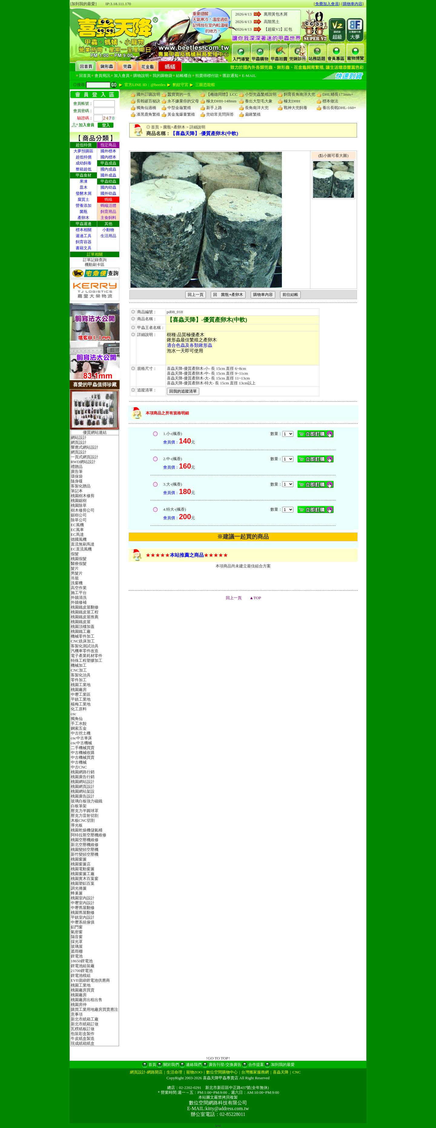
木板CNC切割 (83, 820)
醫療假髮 (79, 563)
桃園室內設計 (82, 898)
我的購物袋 (162, 75)
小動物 (108, 229)
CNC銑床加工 (83, 641)
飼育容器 (83, 242)
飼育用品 (108, 211)
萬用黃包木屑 (275, 14)
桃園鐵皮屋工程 (84, 612)
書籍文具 (83, 248)
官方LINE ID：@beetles (145, 84)
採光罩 (77, 941)
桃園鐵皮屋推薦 (84, 617)
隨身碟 (77, 481)
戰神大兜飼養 (295, 107)
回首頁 (85, 75)
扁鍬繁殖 (253, 114)
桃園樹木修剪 (82, 495)
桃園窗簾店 (81, 864)
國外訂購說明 (148, 94)
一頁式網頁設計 (84, 457)
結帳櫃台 (184, 75)
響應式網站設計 (84, 447)
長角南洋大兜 (257, 107)
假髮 (75, 554)
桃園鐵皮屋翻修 (84, 607)
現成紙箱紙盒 (82, 1043)
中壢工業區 (81, 694)
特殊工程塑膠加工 (86, 660)
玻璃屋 (77, 946)
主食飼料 (108, 217)
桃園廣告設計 (82, 796)
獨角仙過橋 (146, 107)
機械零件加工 (82, 636)
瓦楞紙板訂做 (82, 1029)
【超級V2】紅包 (278, 29)
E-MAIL (249, 75)
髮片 (75, 568)
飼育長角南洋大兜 (299, 94)
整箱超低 (83, 169)
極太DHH (292, 101)
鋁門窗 (77, 927)
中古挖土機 (81, 733)
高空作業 (79, 588)
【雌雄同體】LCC (222, 94)
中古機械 (79, 762)
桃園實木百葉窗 (84, 878)
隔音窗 (77, 936)
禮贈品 (77, 466)
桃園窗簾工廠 (82, 873)
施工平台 (79, 592)
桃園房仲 (79, 1004)
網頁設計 (79, 442)
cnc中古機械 (81, 743)
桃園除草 (79, 505)
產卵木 (83, 217)
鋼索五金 (79, 728)
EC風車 (77, 529)
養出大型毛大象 (258, 101)
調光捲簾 (79, 888)
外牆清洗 (79, 597)
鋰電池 (77, 956)
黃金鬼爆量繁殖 (181, 114)
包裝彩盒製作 (82, 1033)
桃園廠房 (79, 689)
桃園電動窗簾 (82, 869)
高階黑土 (271, 21)
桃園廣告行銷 (82, 777)
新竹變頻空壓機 (84, 854)
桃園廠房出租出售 (86, 999)
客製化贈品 (81, 486)
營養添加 (83, 205)
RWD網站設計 (83, 461)
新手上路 (214, 107)
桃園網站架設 (82, 791)
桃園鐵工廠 (81, 631)
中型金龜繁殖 (179, 107)
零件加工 (79, 680)
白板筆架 (79, 806)
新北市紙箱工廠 (84, 1019)
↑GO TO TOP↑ (218, 1058)
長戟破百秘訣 (148, 101)
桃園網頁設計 (82, 786)
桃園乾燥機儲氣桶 (86, 830)
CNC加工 (79, 670)
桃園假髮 (79, 558)
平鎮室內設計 (82, 917)
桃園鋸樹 (79, 500)
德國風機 (79, 539)
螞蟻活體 (108, 205)
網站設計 (79, 437)
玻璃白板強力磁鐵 (86, 801)
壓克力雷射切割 (84, 815)
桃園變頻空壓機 (84, 849)
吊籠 (75, 578)
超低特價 (83, 157)
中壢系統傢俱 (82, 922)
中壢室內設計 (82, 903)
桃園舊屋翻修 (82, 912)
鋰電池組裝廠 (82, 966)
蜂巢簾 (77, 893)
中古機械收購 (82, 752)
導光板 (77, 825)
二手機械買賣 (82, 747)
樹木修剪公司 (82, 510)
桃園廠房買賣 (82, 990)
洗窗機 (77, 583)
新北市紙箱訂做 (84, 1024)
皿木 (84, 187)
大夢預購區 (83, 151)
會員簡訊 (102, 75)
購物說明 (141, 75)
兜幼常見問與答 (220, 114)
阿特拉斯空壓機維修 (88, 835)
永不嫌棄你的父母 (183, 101)
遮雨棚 (77, 951)
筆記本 (77, 491)
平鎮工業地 (81, 699)
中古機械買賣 (82, 757)
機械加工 (79, 665)
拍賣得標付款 (207, 75)
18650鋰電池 (82, 961)
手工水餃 (79, 723)
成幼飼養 (83, 163)
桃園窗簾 (79, 859)
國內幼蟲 (108, 187)
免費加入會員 (327, 4)
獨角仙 (77, 718)
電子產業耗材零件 (86, 655)
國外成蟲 (108, 175)
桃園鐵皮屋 (81, 621)
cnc (74, 714)
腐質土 (83, 199)
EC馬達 (77, 534)
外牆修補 (79, 602)
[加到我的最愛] (83, 4)
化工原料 (79, 709)
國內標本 (108, 157)
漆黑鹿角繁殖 (148, 114)
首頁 (155, 127)
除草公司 (79, 520)
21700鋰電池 (82, 970)
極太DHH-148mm (221, 101)
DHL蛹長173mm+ (337, 94)
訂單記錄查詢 (95, 259)
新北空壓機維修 (84, 844)
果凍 (84, 181)
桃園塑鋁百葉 (82, 883)
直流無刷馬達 (82, 544)
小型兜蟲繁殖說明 (260, 94)
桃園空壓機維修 (84, 840)
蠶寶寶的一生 (179, 94)
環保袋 (77, 476)
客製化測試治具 (84, 646)
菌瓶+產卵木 (174, 127)
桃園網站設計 (82, 781)
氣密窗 (77, 932)
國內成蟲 (108, 169)
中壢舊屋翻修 (82, 907)
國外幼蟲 (108, 193)
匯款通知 (230, 75)
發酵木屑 (83, 193)
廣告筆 (77, 471)
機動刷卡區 (94, 264)
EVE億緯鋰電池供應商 (90, 980)
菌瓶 (84, 211)
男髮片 (77, 573)
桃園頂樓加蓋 (82, 626)
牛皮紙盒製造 (82, 1038)
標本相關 (83, 229)
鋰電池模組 (81, 975)
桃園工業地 (81, 684)
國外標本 (108, 151)
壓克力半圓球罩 (84, 810)
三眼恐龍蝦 (205, 84)
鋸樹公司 (79, 515)
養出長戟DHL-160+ (339, 107)
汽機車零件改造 (84, 651)
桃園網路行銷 (82, 772)
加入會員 (122, 75)
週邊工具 (83, 236)
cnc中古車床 (81, 738)
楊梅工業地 (81, 704)
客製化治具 (81, 675)
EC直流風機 (81, 549)
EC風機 (77, 525)
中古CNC (79, 767)
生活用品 (108, 236)
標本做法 (330, 101)
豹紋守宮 (180, 84)
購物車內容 (352, 4)
